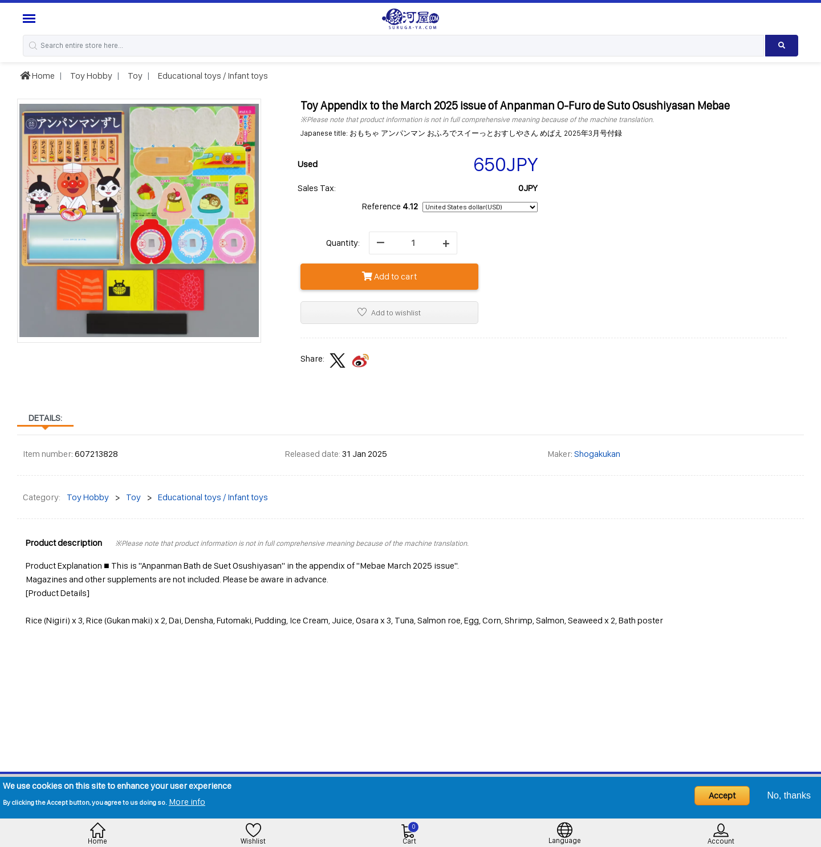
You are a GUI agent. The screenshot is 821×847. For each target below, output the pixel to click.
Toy (134, 75)
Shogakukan (597, 453)
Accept (722, 795)
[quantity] (413, 243)
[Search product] (781, 45)
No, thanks (789, 795)
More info (187, 801)
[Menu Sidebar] (30, 18)
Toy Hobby (90, 75)
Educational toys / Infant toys (212, 75)
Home (37, 75)
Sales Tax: (317, 188)
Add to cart (389, 276)
